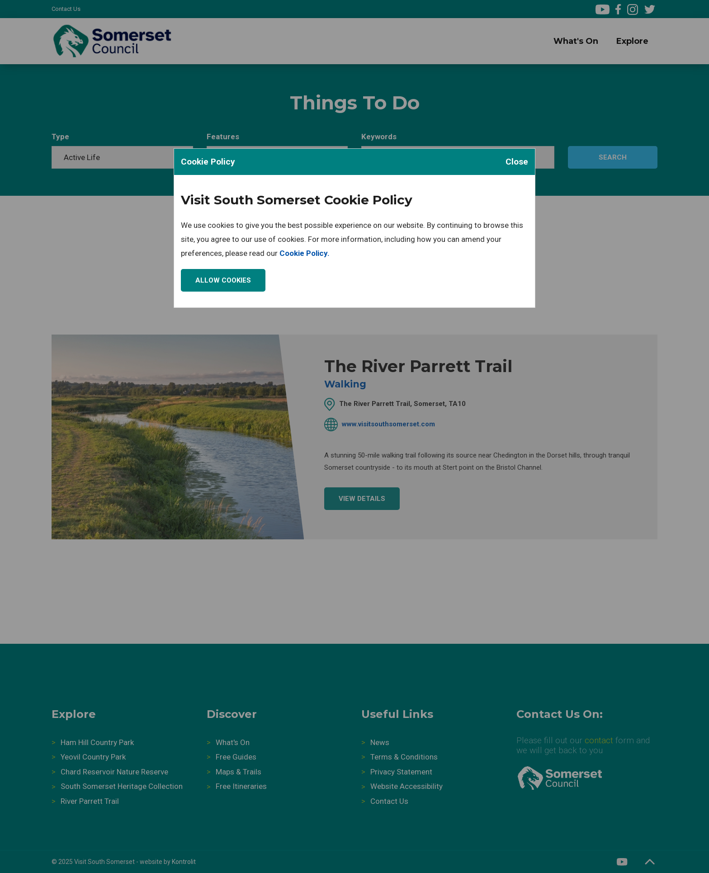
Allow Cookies (223, 280)
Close (517, 161)
